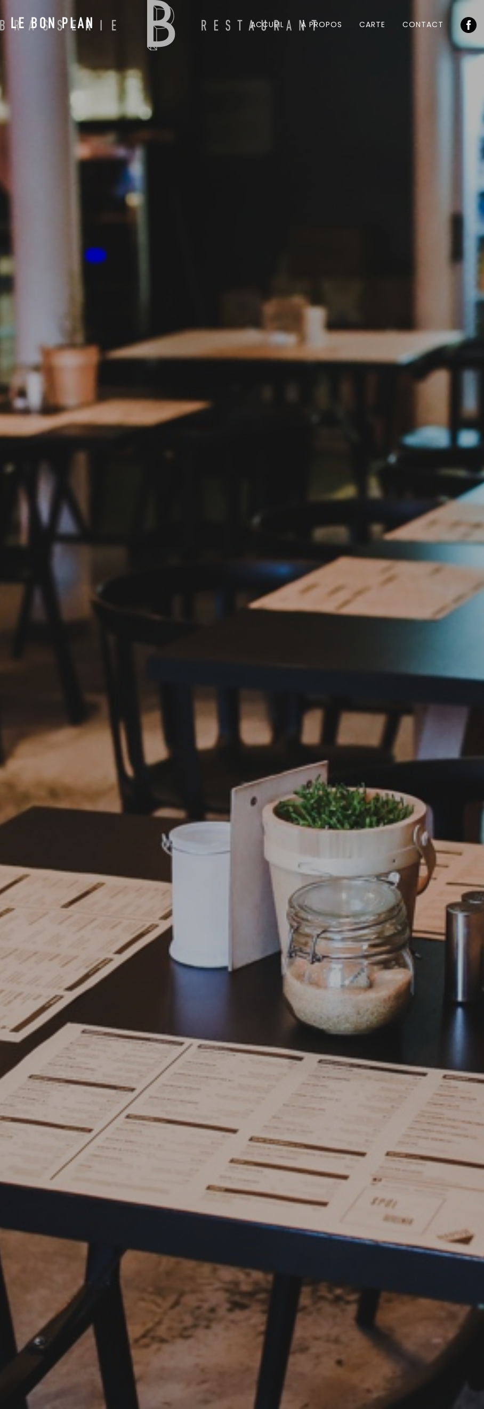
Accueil (267, 24)
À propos (321, 24)
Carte (372, 24)
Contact (422, 24)
